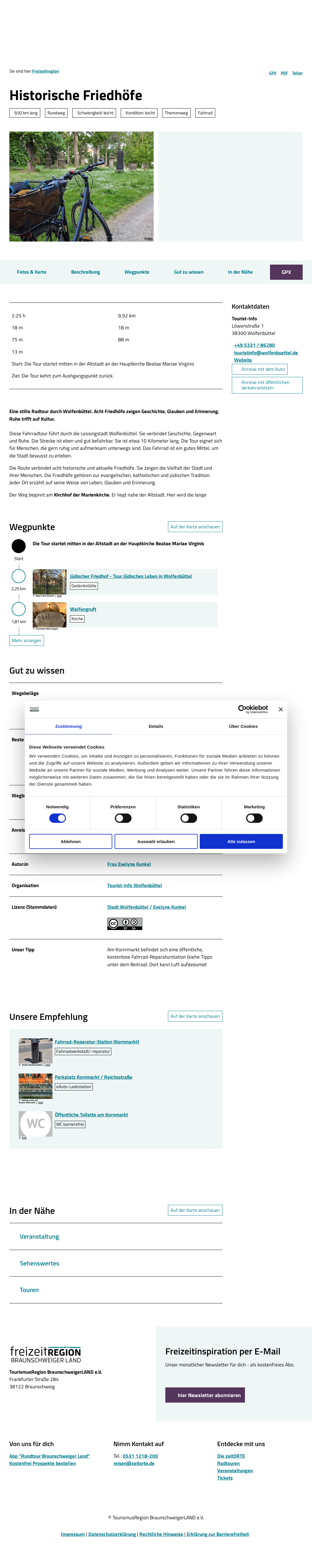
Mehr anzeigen (26, 646)
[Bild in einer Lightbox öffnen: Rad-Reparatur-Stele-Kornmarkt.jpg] (35, 1062)
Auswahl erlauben (156, 841)
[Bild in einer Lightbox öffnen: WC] (35, 1135)
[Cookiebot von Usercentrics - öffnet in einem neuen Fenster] (242, 709)
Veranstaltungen (235, 1482)
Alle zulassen (241, 841)
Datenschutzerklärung (112, 1545)
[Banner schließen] (281, 709)
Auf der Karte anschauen (195, 532)
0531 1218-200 (140, 1467)
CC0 (150, 239)
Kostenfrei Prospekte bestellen (42, 1474)
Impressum (73, 1545)
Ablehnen (70, 841)
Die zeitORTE (231, 1467)
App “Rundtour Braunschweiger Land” (49, 1467)
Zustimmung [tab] (68, 725)
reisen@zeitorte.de (134, 1474)
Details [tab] (156, 725)
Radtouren (228, 1474)
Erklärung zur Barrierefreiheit (218, 1545)
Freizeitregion (45, 71)
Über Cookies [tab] (243, 725)
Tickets (225, 1489)
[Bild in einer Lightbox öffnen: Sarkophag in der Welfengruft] (49, 620)
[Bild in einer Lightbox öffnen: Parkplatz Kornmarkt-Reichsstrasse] (35, 1097)
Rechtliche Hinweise (161, 1545)
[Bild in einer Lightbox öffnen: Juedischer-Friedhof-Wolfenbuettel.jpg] (49, 587)
